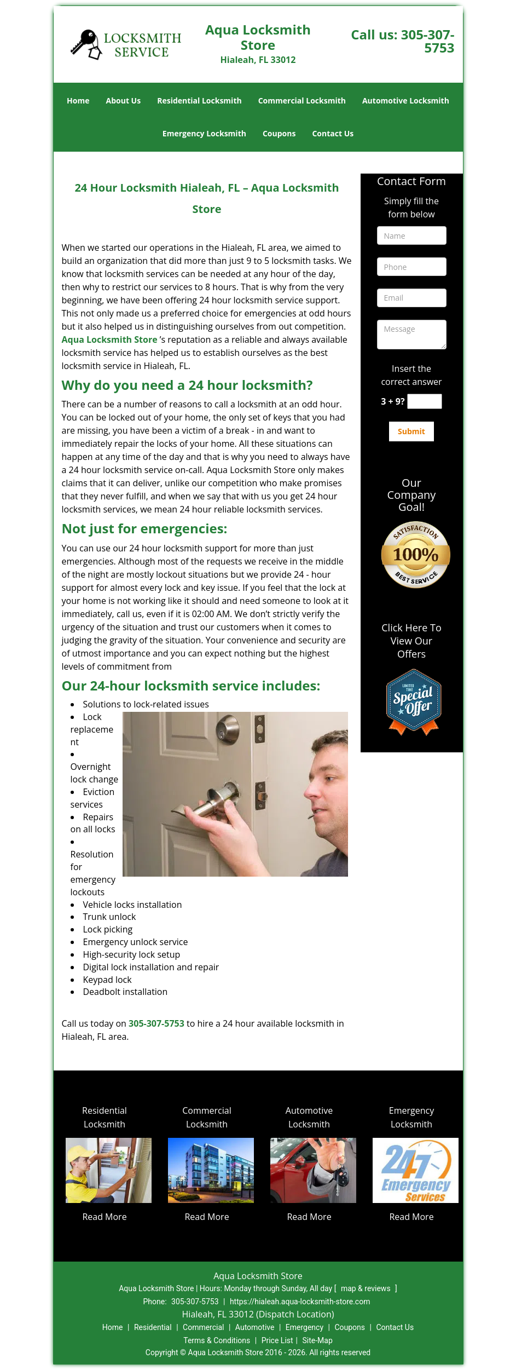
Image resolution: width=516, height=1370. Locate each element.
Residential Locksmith (199, 100)
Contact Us (332, 133)
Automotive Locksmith (405, 100)
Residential (153, 1327)
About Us (123, 100)
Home (78, 100)
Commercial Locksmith (302, 100)
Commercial (203, 1327)
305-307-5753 (428, 40)
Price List (277, 1340)
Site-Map (318, 1340)
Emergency (304, 1327)
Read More (104, 1217)
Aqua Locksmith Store (110, 339)
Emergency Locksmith (204, 133)
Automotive (255, 1327)
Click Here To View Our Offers (411, 640)
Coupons (279, 133)
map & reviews (366, 1288)
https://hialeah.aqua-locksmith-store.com (300, 1301)
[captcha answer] (424, 402)
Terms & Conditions (216, 1340)
